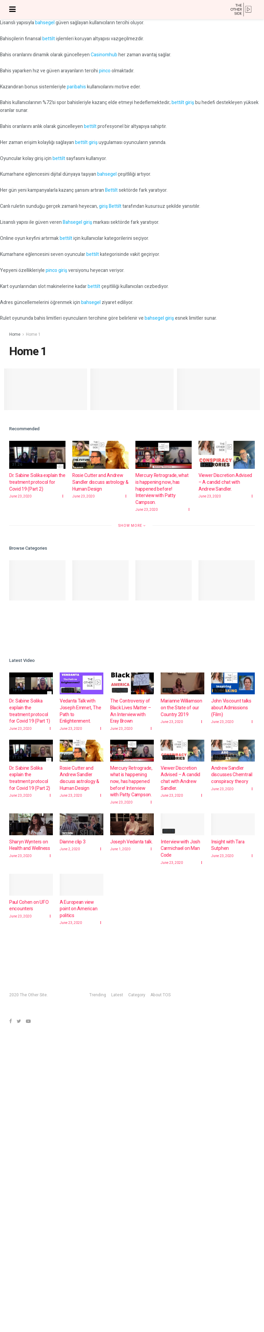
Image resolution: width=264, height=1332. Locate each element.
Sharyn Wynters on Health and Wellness (29, 846)
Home (14, 334)
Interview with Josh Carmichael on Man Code (180, 858)
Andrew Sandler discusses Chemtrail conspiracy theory (231, 775)
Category (136, 995)
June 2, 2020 (70, 851)
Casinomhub (104, 54)
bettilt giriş (183, 102)
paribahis (76, 86)
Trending (97, 995)
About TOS (160, 995)
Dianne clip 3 (72, 843)
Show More (132, 525)
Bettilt (111, 190)
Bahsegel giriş (77, 222)
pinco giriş (56, 270)
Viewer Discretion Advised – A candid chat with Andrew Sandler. (225, 482)
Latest (117, 995)
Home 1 (33, 334)
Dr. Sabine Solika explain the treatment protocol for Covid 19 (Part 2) (37, 482)
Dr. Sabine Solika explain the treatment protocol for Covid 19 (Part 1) (29, 711)
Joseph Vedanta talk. (131, 847)
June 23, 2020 (20, 496)
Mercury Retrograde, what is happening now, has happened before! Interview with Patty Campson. (161, 489)
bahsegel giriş (159, 318)
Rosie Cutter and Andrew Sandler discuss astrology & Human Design (100, 482)
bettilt (48, 38)
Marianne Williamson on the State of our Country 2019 (181, 707)
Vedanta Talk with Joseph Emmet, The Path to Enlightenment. (80, 711)
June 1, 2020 (120, 854)
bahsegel (45, 22)
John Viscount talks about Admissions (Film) (231, 707)
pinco (105, 70)
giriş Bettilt (110, 206)
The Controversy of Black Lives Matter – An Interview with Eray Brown (130, 711)
